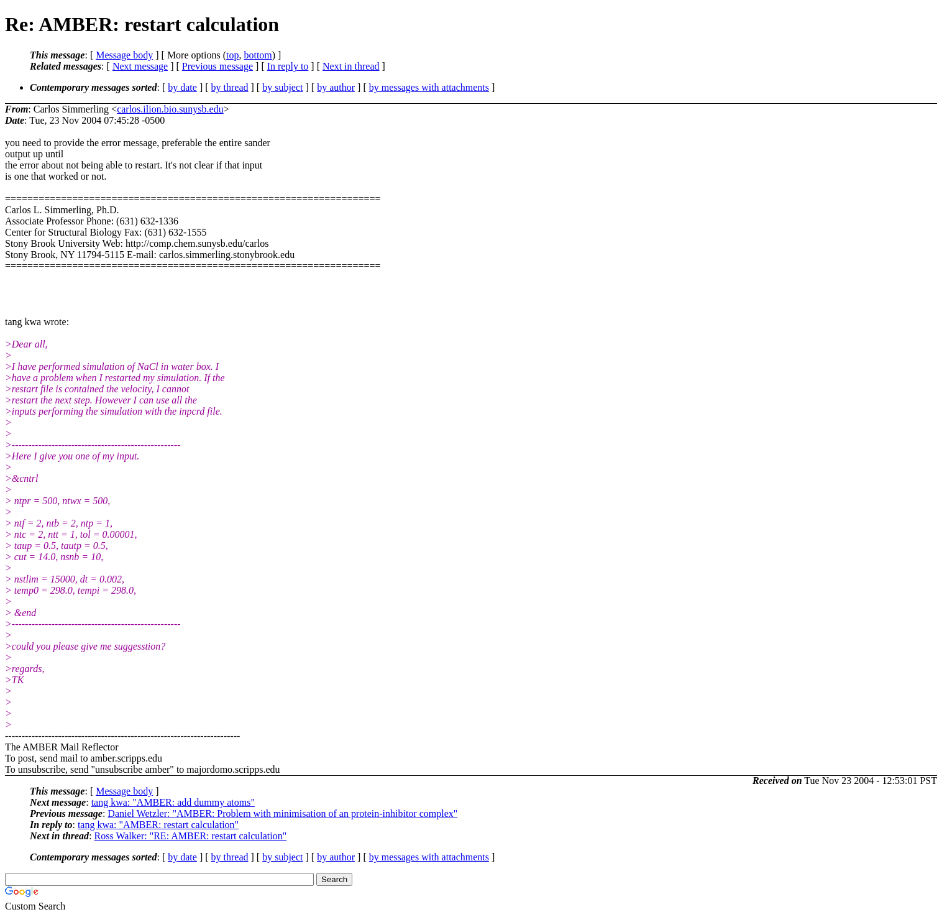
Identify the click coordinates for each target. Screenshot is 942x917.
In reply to (288, 66)
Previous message (217, 66)
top (232, 55)
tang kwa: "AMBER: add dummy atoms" (173, 802)
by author (336, 87)
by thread (230, 87)
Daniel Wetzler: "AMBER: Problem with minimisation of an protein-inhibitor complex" (282, 813)
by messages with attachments (429, 87)
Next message (140, 66)
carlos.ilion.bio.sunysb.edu (170, 109)
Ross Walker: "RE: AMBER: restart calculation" (190, 836)
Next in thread (351, 66)
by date (182, 87)
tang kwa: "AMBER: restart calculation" (158, 824)
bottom (258, 55)
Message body (124, 55)
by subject (282, 87)
